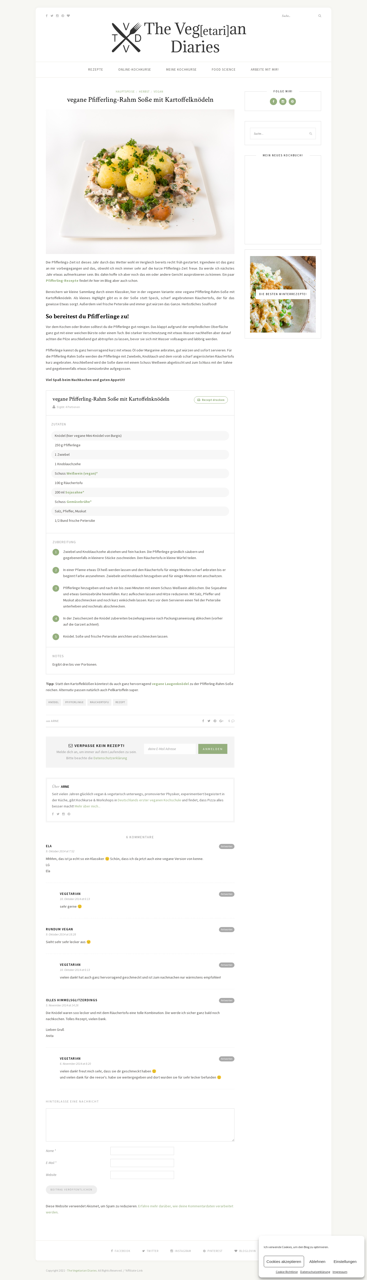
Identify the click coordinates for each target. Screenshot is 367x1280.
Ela (49, 846)
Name (51, 1150)
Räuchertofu (99, 702)
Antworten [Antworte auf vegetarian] (226, 893)
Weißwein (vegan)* (82, 473)
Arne (55, 721)
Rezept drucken (211, 400)
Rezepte (95, 69)
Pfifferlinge (74, 702)
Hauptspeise (125, 91)
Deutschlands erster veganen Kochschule (149, 799)
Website (51, 1174)
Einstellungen (345, 1261)
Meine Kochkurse (181, 69)
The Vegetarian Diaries (82, 1270)
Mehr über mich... (87, 806)
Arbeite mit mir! (265, 69)
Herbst (144, 91)
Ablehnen (317, 1261)
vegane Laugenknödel (170, 683)
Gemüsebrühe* (79, 501)
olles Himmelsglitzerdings (71, 1000)
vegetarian (70, 893)
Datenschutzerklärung (315, 1272)
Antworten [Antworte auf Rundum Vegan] (226, 929)
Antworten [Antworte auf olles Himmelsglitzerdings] (226, 1000)
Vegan (158, 91)
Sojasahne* (74, 492)
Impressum (340, 1272)
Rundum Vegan (59, 929)
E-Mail (51, 1162)
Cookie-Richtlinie (287, 1272)
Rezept (120, 702)
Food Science (224, 69)
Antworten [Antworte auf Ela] (226, 846)
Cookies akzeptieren (284, 1261)
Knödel (53, 702)
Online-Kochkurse (134, 69)
